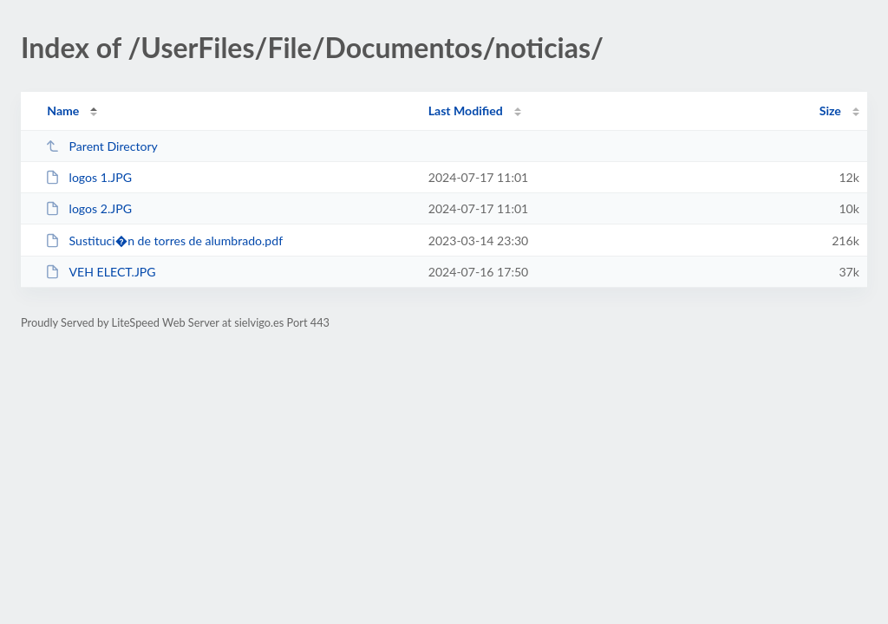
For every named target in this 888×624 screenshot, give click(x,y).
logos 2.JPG (88, 208)
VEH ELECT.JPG (100, 271)
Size (830, 110)
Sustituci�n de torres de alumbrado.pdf (164, 240)
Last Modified (465, 110)
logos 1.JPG (88, 177)
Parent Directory (101, 146)
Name (63, 110)
